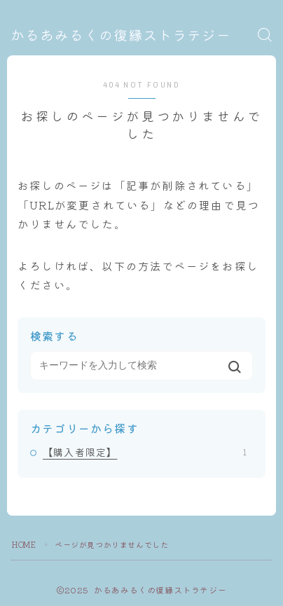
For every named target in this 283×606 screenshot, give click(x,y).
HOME (24, 544)
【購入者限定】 (145, 452)
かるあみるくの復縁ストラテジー (121, 35)
